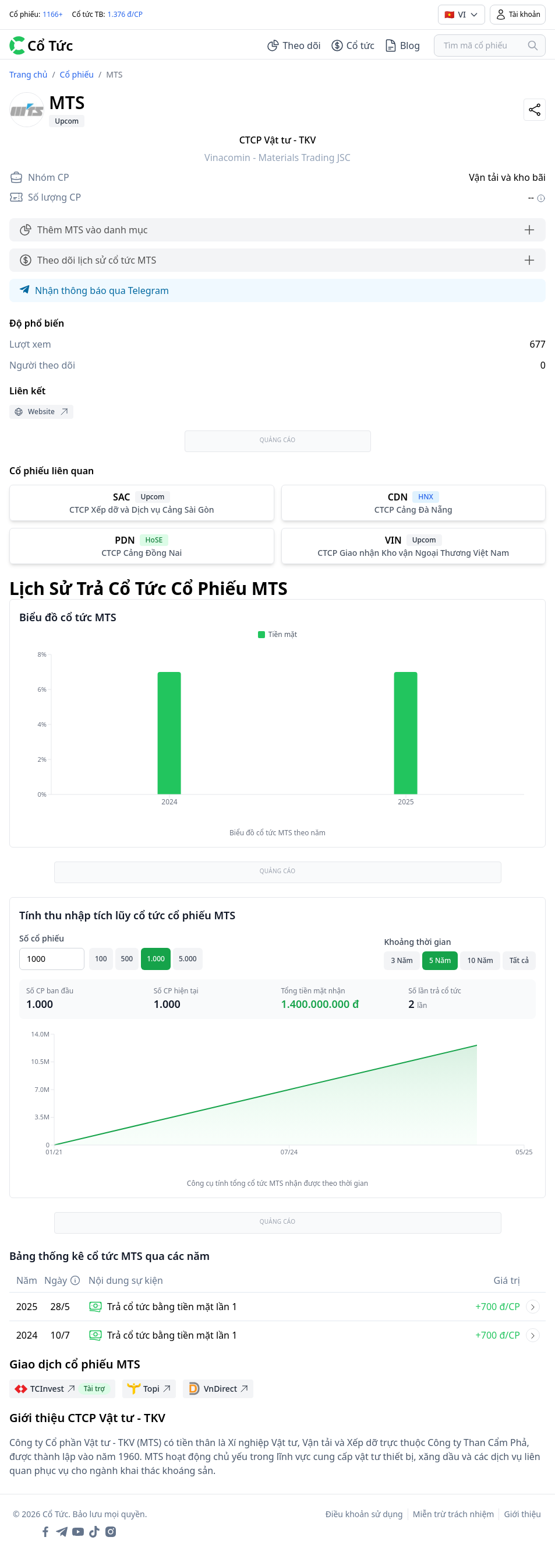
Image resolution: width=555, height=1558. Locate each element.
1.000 (156, 959)
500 (127, 959)
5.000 (188, 959)
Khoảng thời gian (417, 941)
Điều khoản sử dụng (364, 1514)
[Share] (535, 110)
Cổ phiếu (77, 74)
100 (101, 959)
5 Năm (440, 960)
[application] (277, 736)
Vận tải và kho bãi (507, 177)
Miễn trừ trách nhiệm (453, 1514)
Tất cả (519, 960)
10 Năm (480, 960)
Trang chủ (28, 74)
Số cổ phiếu (41, 938)
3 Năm (402, 960)
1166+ (52, 14)
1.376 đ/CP (125, 14)
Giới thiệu (522, 1514)
